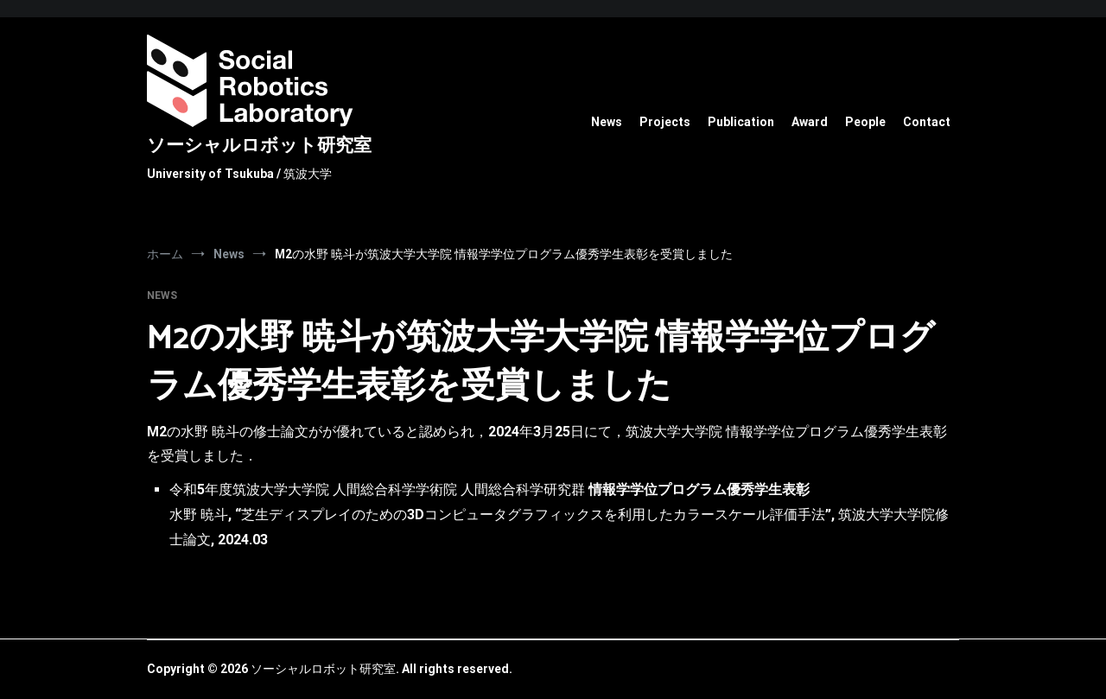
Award (809, 122)
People (865, 122)
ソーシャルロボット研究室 (259, 146)
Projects (664, 122)
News (606, 122)
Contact (926, 122)
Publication (741, 122)
